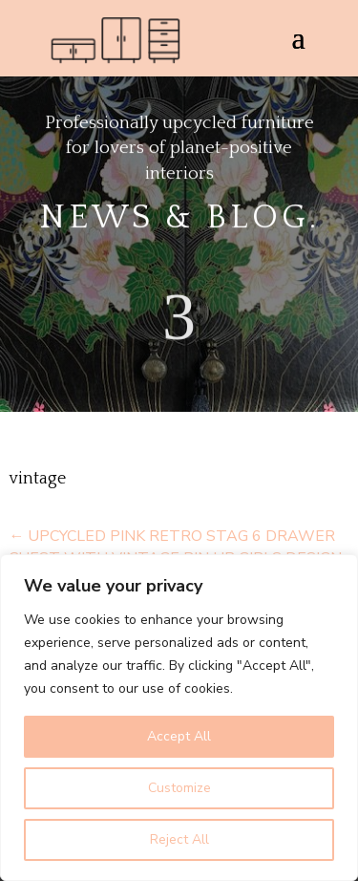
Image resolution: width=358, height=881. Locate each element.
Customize (179, 788)
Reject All (179, 839)
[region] (179, 717)
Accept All (179, 736)
